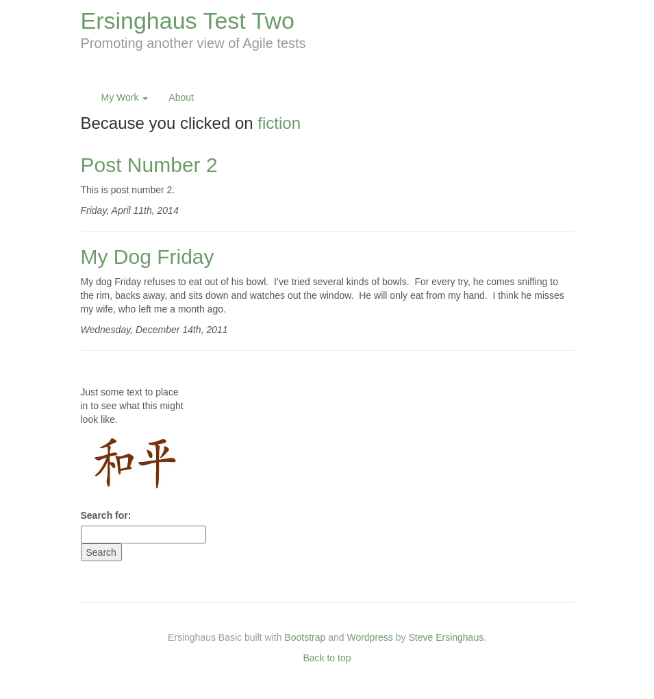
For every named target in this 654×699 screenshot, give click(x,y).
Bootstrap (304, 637)
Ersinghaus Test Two (187, 21)
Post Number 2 (149, 165)
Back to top (327, 657)
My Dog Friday (147, 256)
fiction (279, 123)
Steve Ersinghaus (445, 637)
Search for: (106, 515)
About (181, 97)
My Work (125, 97)
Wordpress (369, 637)
